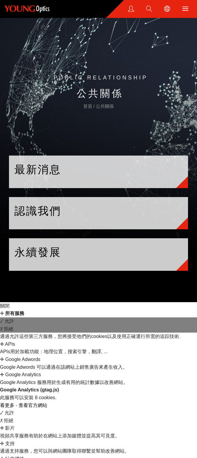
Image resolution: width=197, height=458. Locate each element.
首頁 (88, 106)
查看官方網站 (33, 405)
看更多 (8, 405)
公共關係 (105, 106)
